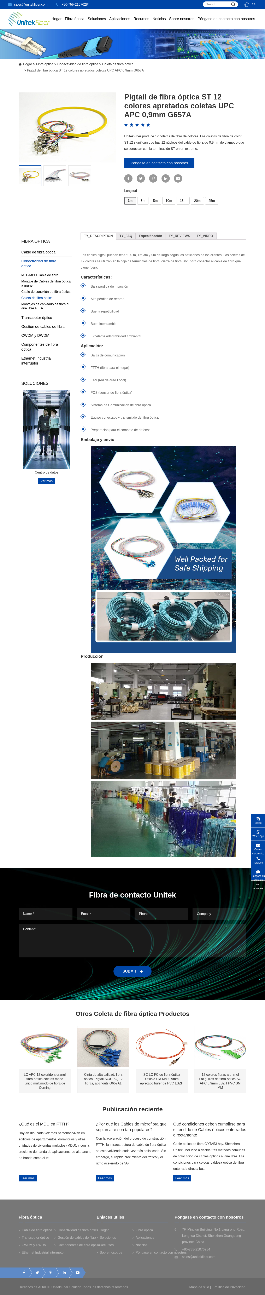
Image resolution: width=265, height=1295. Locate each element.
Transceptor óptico (46, 318)
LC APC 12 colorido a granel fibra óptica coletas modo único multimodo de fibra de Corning (45, 1081)
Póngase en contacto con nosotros (226, 23)
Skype (258, 819)
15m (183, 200)
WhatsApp (258, 832)
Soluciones (97, 23)
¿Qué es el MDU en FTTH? (44, 1124)
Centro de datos (46, 472)
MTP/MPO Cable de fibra (39, 275)
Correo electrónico (258, 847)
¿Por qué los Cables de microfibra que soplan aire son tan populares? (131, 1127)
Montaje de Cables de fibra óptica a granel (46, 283)
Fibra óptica (44, 64)
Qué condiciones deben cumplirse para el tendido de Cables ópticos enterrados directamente (209, 1129)
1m (130, 200)
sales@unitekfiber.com (27, 4)
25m (211, 200)
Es (253, 4)
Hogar (56, 23)
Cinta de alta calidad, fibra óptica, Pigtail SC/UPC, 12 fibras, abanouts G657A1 (103, 1079)
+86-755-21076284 (73, 4)
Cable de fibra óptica (46, 252)
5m (155, 200)
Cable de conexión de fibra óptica (46, 291)
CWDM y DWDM (46, 335)
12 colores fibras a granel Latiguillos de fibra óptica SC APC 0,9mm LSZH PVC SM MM (220, 1081)
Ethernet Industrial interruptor (46, 360)
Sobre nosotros (181, 23)
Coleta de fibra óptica (118, 64)
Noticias (159, 23)
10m (169, 200)
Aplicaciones (119, 23)
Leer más (28, 1178)
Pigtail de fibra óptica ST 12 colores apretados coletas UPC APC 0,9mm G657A (85, 70)
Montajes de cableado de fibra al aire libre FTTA (45, 306)
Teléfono (258, 859)
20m (197, 200)
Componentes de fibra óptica (46, 346)
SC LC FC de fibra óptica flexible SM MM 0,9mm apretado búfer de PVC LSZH (161, 1079)
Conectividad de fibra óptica (77, 64)
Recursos (141, 23)
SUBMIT (132, 971)
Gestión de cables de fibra (46, 327)
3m (143, 200)
